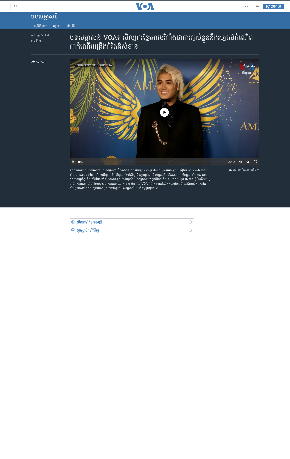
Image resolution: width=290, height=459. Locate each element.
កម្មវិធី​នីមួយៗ (40, 26)
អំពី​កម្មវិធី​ (70, 26)
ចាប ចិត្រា (36, 41)
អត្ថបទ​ (56, 26)
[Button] (38, 63)
